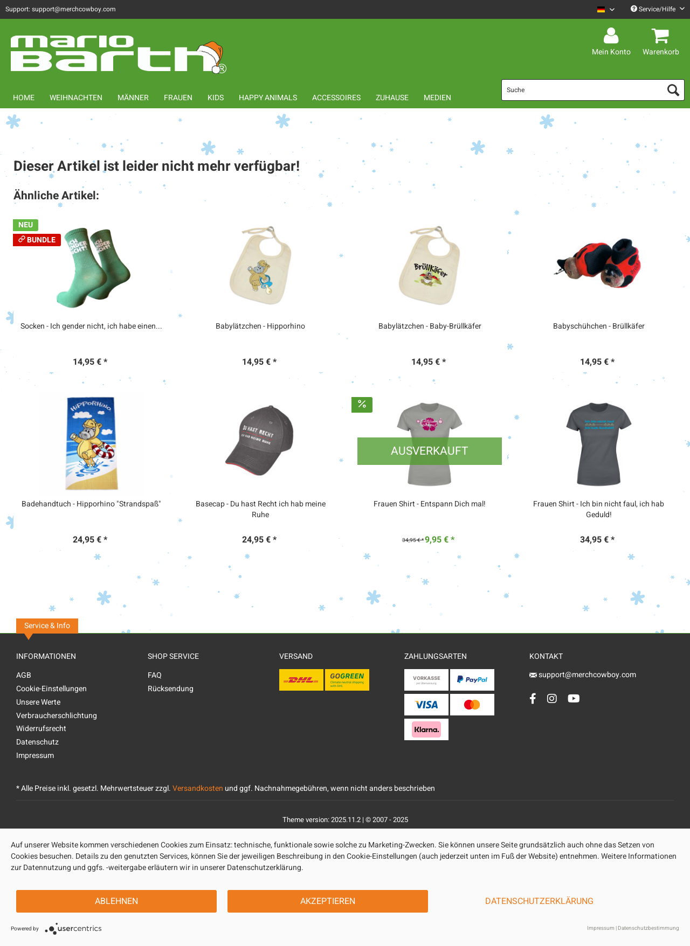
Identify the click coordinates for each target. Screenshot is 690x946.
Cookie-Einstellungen (51, 688)
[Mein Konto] (613, 36)
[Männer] (133, 98)
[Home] (23, 98)
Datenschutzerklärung (539, 901)
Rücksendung (171, 688)
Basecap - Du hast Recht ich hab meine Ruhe (261, 509)
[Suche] (593, 90)
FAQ (155, 675)
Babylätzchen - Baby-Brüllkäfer (429, 326)
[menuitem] (602, 9)
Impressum (35, 755)
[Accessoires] (336, 98)
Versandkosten (197, 788)
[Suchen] (673, 90)
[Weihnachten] (76, 98)
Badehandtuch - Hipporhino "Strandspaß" (91, 504)
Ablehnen (116, 901)
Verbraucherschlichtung (56, 715)
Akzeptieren (327, 901)
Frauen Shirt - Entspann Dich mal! (430, 504)
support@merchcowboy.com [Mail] (582, 674)
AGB (23, 675)
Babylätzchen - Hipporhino (260, 326)
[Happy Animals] (268, 98)
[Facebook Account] (532, 698)
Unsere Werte (38, 702)
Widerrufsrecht (41, 728)
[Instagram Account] (552, 698)
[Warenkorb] (662, 36)
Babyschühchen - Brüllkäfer (599, 326)
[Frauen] (178, 98)
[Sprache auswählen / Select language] (606, 9)
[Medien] (437, 98)
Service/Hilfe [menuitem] (658, 9)
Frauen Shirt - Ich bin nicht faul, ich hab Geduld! (598, 509)
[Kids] (215, 98)
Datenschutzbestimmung (648, 928)
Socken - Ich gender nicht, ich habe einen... (91, 326)
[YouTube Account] (574, 698)
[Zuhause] (392, 98)
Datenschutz (37, 742)
